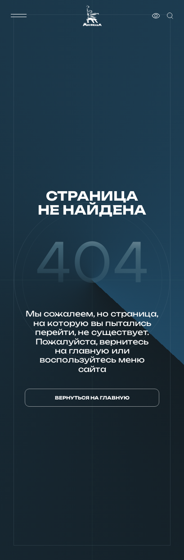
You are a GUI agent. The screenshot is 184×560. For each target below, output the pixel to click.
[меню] (19, 16)
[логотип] (92, 15)
